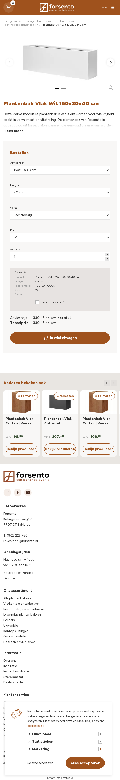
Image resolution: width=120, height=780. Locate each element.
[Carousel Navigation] (110, 383)
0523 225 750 (17, 535)
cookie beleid (35, 725)
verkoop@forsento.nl (22, 541)
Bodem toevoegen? (53, 302)
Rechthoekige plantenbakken (24, 609)
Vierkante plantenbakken (21, 604)
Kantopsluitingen (15, 631)
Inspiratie (10, 666)
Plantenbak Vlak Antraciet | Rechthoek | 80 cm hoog (58, 421)
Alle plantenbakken (17, 598)
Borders (9, 620)
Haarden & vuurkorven (19, 642)
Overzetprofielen (15, 636)
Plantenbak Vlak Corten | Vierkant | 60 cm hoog (98, 421)
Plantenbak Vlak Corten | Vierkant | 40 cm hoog (21, 421)
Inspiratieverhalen (16, 671)
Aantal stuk (17, 249)
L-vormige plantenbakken (22, 615)
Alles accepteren (85, 763)
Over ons (9, 660)
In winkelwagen (60, 338)
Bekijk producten (21, 449)
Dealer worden (13, 682)
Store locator (13, 677)
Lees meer (14, 131)
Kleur (13, 230)
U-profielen (11, 625)
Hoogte (14, 185)
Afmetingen (17, 162)
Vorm (13, 207)
